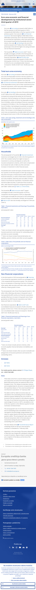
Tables (8, 363)
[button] (33, 1)
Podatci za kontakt (7, 503)
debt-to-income (19, 52)
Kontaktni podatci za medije (11, 480)
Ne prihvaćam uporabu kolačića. (19, 583)
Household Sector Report (26, 425)
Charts (8, 366)
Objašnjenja (6, 498)
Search (29, 4)
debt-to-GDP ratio (24, 57)
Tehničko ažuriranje (8, 515)
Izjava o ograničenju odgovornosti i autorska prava (16, 513)
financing (31, 277)
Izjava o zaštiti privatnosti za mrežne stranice (14, 528)
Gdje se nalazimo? (7, 505)
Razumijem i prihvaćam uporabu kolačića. (19, 587)
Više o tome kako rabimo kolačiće (19, 580)
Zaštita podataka (7, 526)
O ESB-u (5, 494)
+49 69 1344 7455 (11, 468)
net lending (20, 43)
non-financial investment (10, 82)
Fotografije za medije (8, 501)
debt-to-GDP (6, 200)
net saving (15, 28)
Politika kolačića (7, 530)
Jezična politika (7, 535)
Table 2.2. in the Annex (22, 186)
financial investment (27, 155)
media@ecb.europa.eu (12, 471)
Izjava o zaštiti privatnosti (19, 578)
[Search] (17, 4)
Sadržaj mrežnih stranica (8, 538)
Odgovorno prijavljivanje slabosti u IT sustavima (15, 518)
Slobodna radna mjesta (9, 496)
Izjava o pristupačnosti (9, 532)
